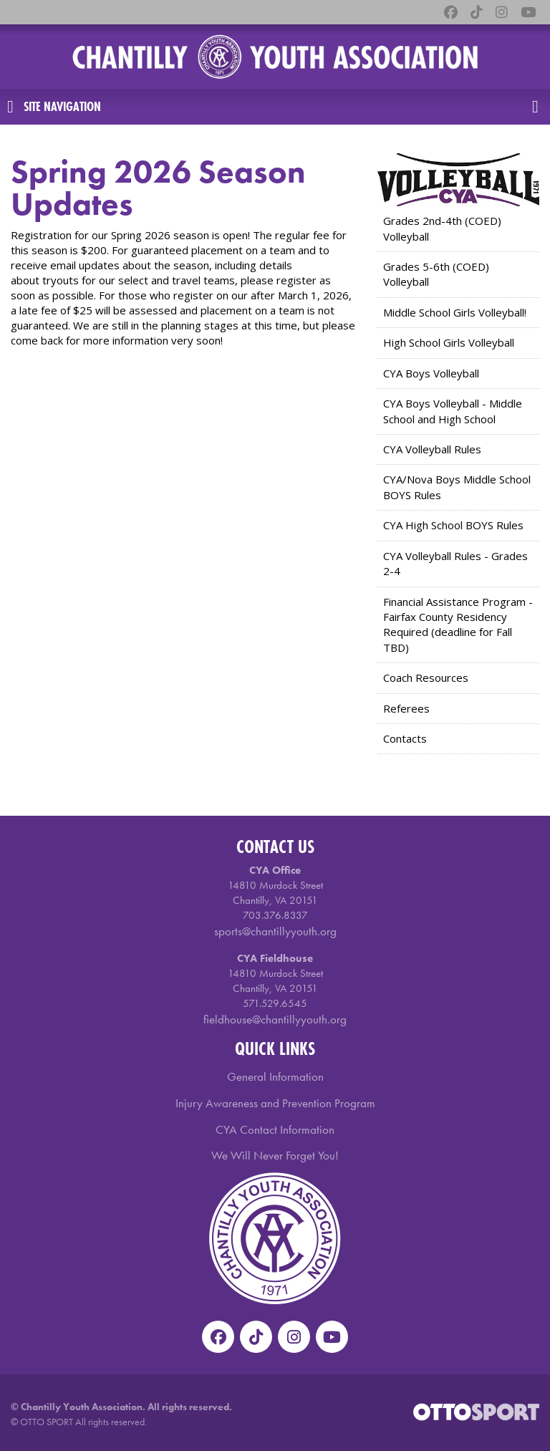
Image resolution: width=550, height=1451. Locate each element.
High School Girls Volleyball (448, 342)
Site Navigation (54, 107)
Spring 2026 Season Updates (158, 188)
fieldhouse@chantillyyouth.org (275, 1019)
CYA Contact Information (275, 1129)
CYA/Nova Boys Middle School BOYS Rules (457, 486)
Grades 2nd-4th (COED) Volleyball (442, 228)
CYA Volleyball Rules (432, 449)
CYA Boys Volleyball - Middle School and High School (452, 410)
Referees (406, 708)
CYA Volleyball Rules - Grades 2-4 (455, 563)
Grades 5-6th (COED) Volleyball (436, 274)
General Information (275, 1076)
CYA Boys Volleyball (431, 373)
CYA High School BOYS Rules (453, 525)
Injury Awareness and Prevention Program (275, 1103)
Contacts (405, 738)
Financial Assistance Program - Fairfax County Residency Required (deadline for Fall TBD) (458, 624)
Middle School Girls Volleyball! (454, 312)
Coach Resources (425, 677)
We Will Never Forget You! (275, 1155)
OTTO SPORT (46, 1421)
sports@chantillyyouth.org (275, 931)
